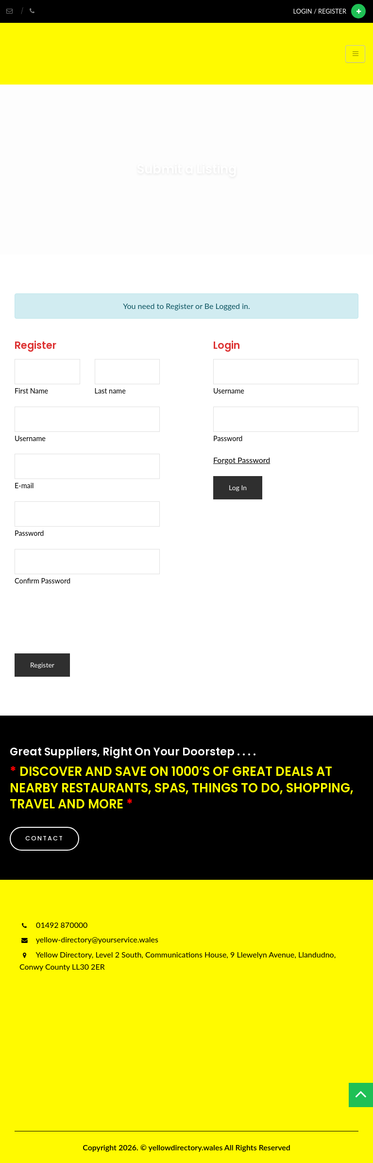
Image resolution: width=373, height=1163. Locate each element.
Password (29, 533)
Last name (110, 391)
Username (30, 438)
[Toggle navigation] (355, 54)
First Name (31, 391)
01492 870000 (53, 924)
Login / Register (319, 11)
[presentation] (88, 615)
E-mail (24, 485)
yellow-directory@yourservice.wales (88, 939)
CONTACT (44, 838)
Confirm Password (42, 581)
